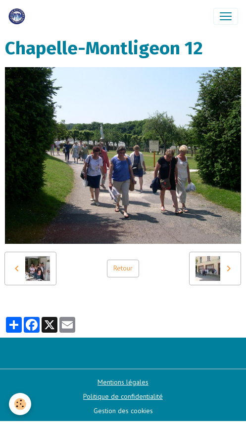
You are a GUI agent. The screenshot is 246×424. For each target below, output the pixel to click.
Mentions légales (123, 382)
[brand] (19, 16)
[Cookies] (20, 404)
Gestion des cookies (123, 410)
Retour (123, 268)
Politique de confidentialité (123, 396)
